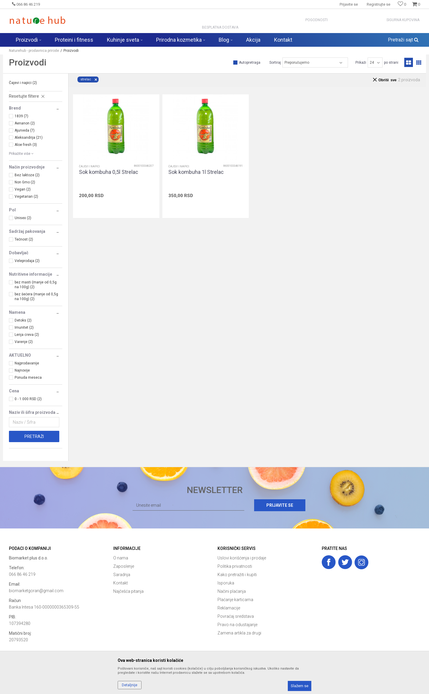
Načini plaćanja (231, 591)
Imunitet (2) (24, 327)
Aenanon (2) (25, 123)
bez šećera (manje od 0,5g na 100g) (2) (36, 296)
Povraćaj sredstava (235, 616)
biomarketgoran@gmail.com (36, 590)
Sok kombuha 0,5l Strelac (108, 172)
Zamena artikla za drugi (239, 633)
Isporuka (225, 583)
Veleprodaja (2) (27, 261)
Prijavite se (279, 505)
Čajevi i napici (23, 83)
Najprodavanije (27, 363)
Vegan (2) (23, 189)
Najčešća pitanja (128, 591)
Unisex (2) (23, 218)
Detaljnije (129, 685)
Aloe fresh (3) (26, 145)
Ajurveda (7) (25, 130)
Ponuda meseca (28, 377)
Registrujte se (378, 4)
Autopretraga (249, 62)
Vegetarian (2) (26, 196)
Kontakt (120, 583)
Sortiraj (275, 62)
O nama (120, 558)
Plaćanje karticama (235, 599)
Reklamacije (228, 608)
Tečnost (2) (24, 239)
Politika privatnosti (234, 566)
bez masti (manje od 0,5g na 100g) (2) (36, 284)
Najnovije (22, 370)
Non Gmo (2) (25, 182)
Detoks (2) (23, 320)
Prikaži (360, 62)
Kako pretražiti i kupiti (237, 574)
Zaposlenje (123, 566)
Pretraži (34, 436)
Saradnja (121, 574)
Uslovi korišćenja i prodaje (241, 558)
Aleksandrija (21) (29, 137)
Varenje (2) (24, 342)
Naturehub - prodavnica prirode (34, 51)
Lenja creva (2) (27, 335)
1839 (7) (21, 116)
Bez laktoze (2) (27, 175)
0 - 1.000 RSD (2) (28, 399)
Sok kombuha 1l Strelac (196, 172)
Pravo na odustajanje (237, 624)
